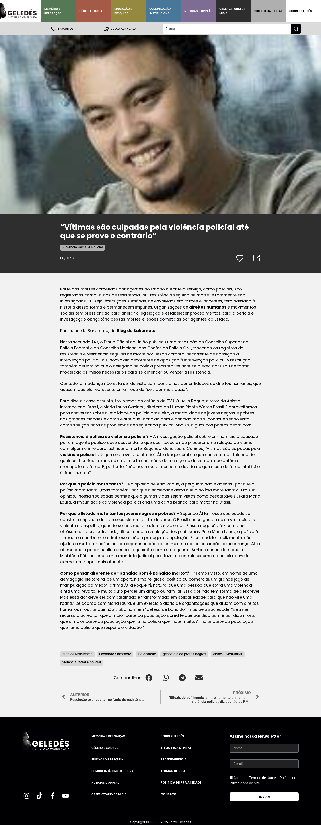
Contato (168, 794)
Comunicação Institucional (160, 11)
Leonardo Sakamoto (115, 654)
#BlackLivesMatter (228, 654)
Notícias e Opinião (198, 11)
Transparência (173, 759)
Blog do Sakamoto (136, 330)
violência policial (78, 454)
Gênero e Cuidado (93, 11)
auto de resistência (77, 654)
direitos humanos (208, 307)
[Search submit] (296, 29)
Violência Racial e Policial (82, 247)
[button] (148, 677)
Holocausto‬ (147, 654)
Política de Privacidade (180, 782)
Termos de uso (172, 771)
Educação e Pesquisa (123, 11)
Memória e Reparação (52, 11)
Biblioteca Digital (268, 11)
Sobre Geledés (300, 11)
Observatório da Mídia (232, 11)
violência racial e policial (81, 662)
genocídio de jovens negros (184, 654)
